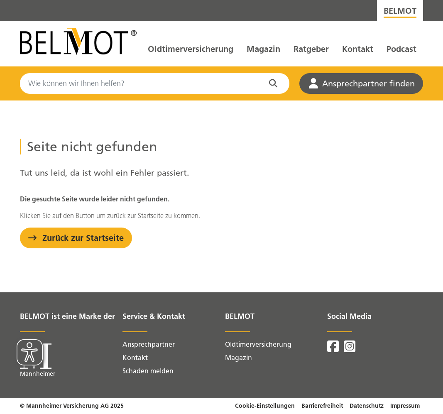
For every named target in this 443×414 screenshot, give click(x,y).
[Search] (154, 83)
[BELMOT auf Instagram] (349, 349)
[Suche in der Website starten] (274, 83)
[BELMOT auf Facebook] (333, 349)
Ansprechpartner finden (362, 83)
